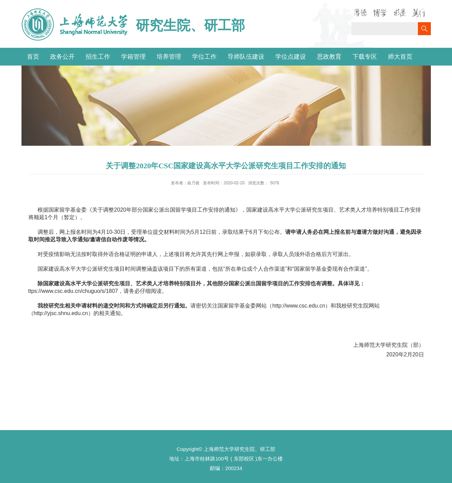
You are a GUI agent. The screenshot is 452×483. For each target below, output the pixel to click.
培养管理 (169, 56)
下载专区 (364, 56)
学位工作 (204, 56)
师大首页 (400, 56)
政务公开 (62, 56)
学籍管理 (133, 56)
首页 (33, 56)
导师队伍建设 (246, 56)
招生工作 (98, 56)
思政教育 (329, 56)
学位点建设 (290, 56)
